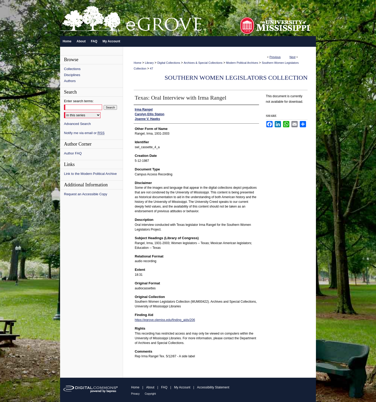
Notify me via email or (84, 133)
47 (151, 68)
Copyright (150, 393)
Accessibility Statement (213, 387)
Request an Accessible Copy (85, 194)
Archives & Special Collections (203, 62)
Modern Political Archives (242, 62)
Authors (70, 81)
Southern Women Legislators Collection (236, 77)
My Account (182, 387)
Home (137, 62)
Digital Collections (168, 62)
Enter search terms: (78, 101)
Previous (275, 57)
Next (293, 57)
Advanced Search (77, 124)
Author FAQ (73, 153)
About (150, 387)
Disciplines (72, 75)
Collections (72, 69)
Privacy (135, 393)
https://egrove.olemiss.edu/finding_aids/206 (165, 320)
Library (149, 62)
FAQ (164, 387)
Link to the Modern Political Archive (90, 174)
